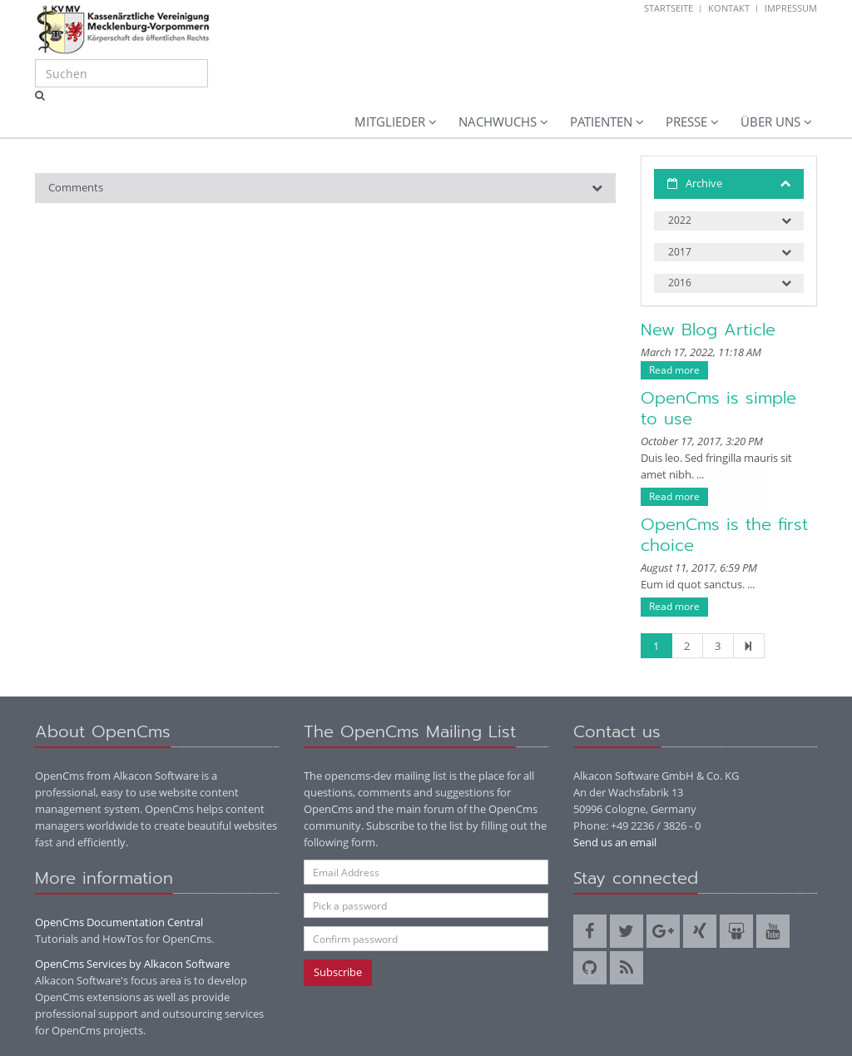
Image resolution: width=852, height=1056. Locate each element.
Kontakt (729, 8)
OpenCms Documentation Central (119, 922)
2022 (679, 220)
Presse (686, 121)
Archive (704, 183)
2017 (679, 252)
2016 (679, 282)
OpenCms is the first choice (724, 535)
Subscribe (338, 971)
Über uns (770, 121)
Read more (674, 370)
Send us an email (614, 842)
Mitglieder (389, 121)
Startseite (668, 8)
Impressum (791, 8)
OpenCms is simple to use (718, 408)
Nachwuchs (497, 121)
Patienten (601, 121)
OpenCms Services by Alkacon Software (132, 963)
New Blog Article (708, 329)
